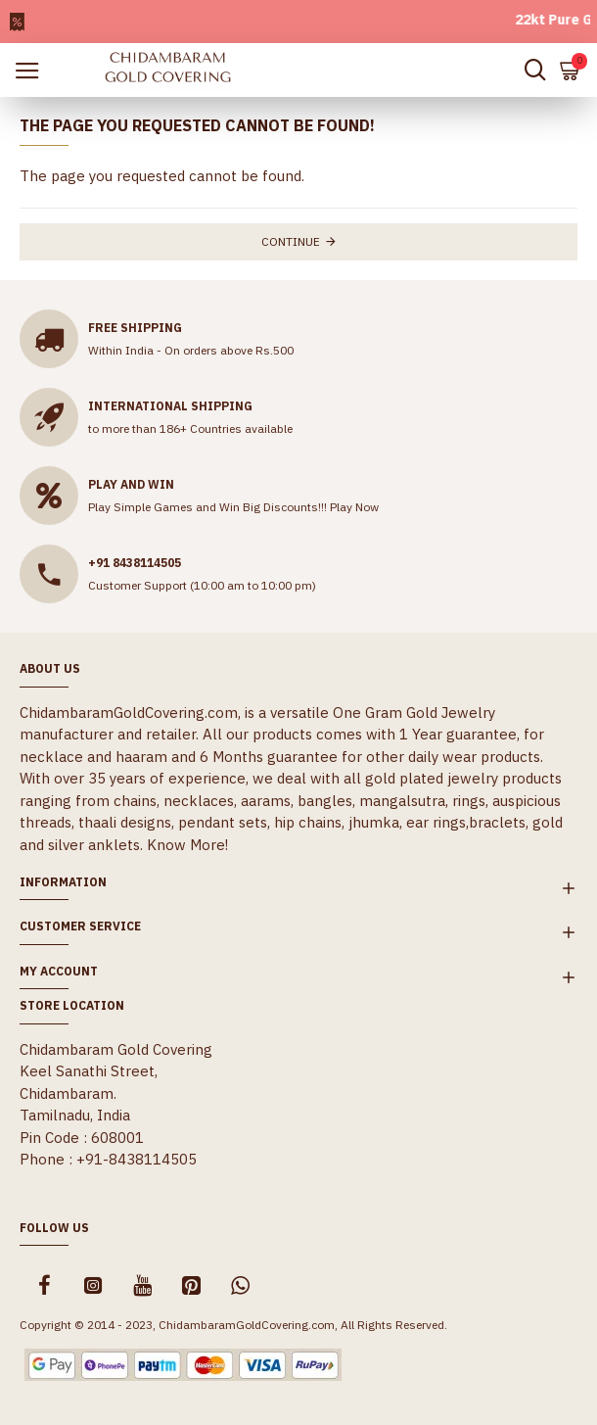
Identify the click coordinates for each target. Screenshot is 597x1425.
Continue (290, 241)
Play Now (354, 506)
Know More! (187, 844)
